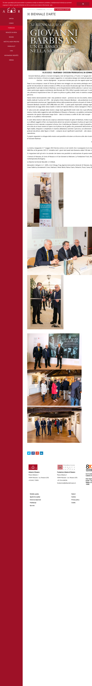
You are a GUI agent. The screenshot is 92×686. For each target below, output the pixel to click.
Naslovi (73, 494)
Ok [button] (83, 4)
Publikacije (33, 502)
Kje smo (32, 505)
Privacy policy (75, 500)
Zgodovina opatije (35, 497)
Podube (50, 9)
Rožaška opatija (34, 494)
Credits (73, 502)
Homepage (31, 9)
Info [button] (51, 5)
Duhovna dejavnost (35, 500)
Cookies (73, 497)
